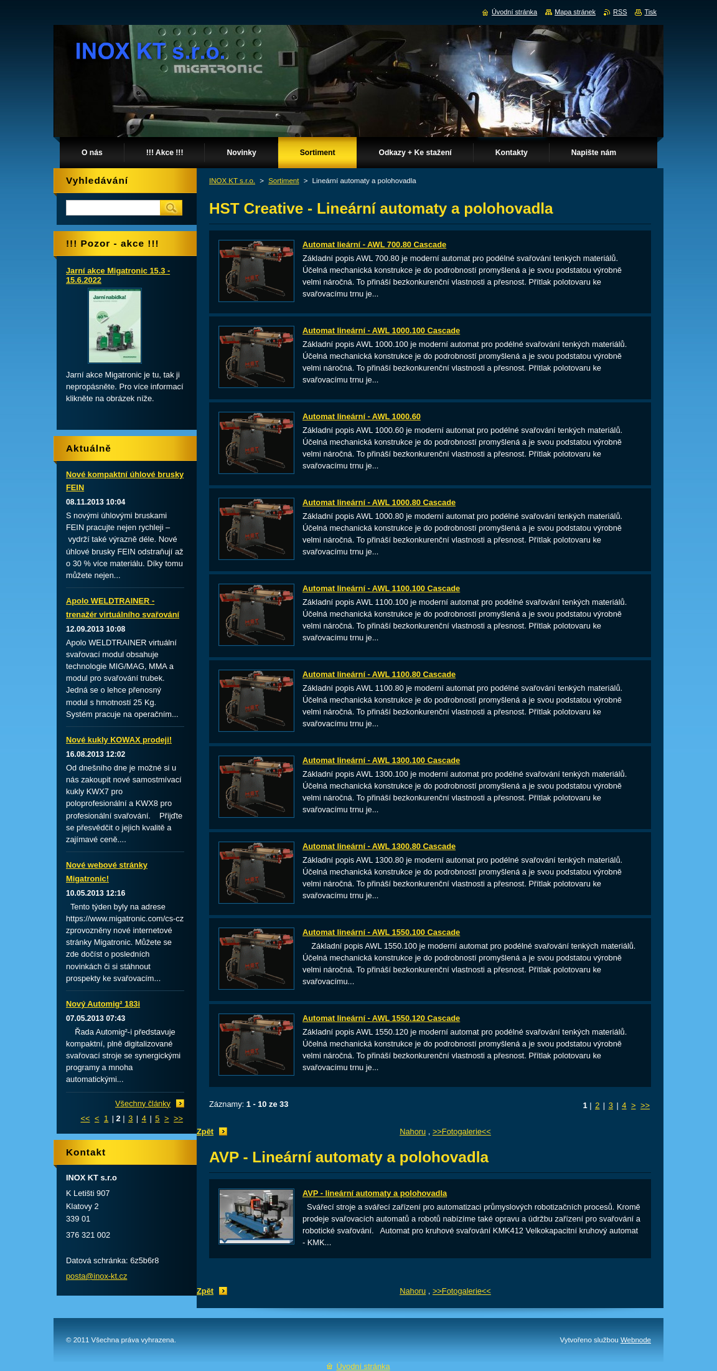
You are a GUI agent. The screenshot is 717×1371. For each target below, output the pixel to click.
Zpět (205, 1131)
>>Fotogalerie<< (462, 1131)
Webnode (636, 1340)
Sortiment (283, 180)
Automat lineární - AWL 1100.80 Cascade (379, 674)
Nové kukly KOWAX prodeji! (119, 739)
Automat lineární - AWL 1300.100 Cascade (381, 760)
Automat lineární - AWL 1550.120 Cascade (381, 1018)
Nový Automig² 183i (103, 1003)
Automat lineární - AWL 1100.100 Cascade (381, 588)
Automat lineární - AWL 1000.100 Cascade (381, 330)
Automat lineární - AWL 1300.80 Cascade (379, 846)
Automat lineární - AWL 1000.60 (361, 416)
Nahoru (413, 1131)
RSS (620, 12)
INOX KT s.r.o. (232, 180)
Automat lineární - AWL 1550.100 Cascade (381, 932)
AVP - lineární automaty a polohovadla (374, 1193)
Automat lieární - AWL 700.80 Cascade (374, 244)
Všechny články (143, 1103)
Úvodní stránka (514, 12)
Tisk (650, 12)
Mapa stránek (575, 12)
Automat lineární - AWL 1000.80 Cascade (379, 502)
